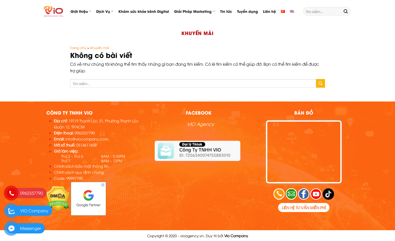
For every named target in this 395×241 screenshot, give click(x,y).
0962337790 (31, 193)
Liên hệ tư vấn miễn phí (304, 207)
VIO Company (34, 210)
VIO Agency (200, 124)
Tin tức (226, 11)
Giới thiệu (81, 11)
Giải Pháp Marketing (194, 11)
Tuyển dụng (247, 11)
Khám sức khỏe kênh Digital (143, 11)
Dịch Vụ (104, 11)
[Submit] (345, 11)
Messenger (30, 228)
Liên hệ (269, 11)
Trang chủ (78, 47)
